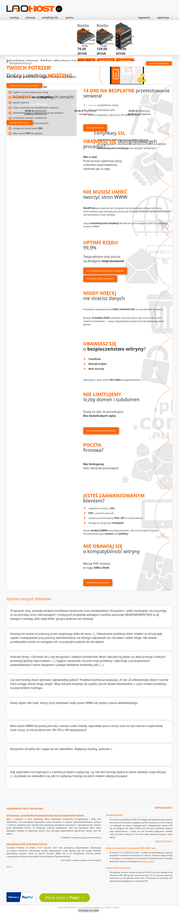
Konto (83, 28)
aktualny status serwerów (100, 278)
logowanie (144, 17)
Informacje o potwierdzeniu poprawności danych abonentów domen (45, 815)
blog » (9, 866)
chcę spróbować (95, 127)
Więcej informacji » (164, 841)
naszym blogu (148, 861)
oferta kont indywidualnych (24, 85)
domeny (30, 17)
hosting (14, 17)
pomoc (70, 17)
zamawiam (106, 60)
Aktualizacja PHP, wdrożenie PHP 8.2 (26, 843)
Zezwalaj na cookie (88, 910)
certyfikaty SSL (50, 17)
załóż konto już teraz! (98, 582)
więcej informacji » (20, 122)
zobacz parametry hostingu (101, 430)
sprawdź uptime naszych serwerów (105, 270)
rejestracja (163, 17)
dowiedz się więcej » (116, 157)
